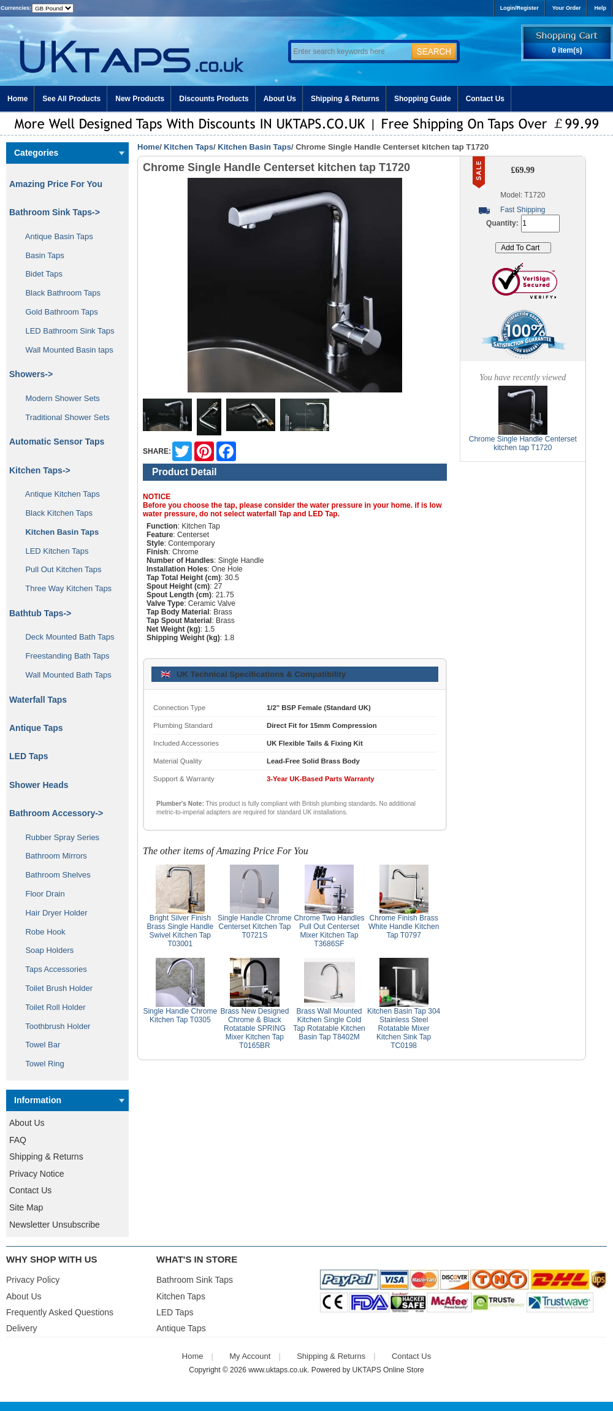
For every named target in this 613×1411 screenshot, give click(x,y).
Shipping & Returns (345, 98)
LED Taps (28, 756)
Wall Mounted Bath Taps (64, 674)
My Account (249, 1356)
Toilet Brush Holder (55, 988)
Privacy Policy (32, 1280)
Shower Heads (38, 785)
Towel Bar (38, 1044)
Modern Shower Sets (58, 398)
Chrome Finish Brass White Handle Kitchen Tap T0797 (403, 926)
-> (39, 470)
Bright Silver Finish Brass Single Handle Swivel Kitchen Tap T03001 (180, 931)
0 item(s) (567, 50)
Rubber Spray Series (58, 837)
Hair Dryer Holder (52, 912)
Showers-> (31, 374)
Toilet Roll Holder (51, 1007)
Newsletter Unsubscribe (54, 1224)
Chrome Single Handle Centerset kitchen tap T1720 (523, 443)
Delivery (21, 1328)
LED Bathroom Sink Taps (65, 330)
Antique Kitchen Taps (58, 494)
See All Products (71, 98)
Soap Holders (45, 950)
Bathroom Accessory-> (56, 813)
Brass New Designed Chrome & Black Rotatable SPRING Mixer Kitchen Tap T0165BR (254, 1028)
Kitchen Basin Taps (254, 146)
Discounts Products (213, 98)
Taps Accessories (52, 969)
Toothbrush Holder (53, 1026)
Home (17, 98)
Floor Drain (41, 893)
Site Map (26, 1207)
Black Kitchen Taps (55, 513)
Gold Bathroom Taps (57, 311)
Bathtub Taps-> (40, 613)
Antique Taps (36, 728)
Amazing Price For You (55, 184)
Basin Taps (40, 255)
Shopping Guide (422, 98)
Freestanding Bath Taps (63, 655)
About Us (280, 98)
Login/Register (519, 8)
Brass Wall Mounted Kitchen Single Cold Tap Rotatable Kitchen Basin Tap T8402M (329, 1024)
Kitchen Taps (188, 146)
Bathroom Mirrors (52, 855)
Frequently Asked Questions (59, 1312)
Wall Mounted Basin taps (65, 349)
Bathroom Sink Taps (194, 1280)
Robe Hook (41, 931)
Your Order (566, 8)
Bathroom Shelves (54, 874)
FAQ (17, 1140)
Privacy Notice (36, 1174)
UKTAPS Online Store (388, 1370)
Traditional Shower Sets (63, 417)
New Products (139, 98)
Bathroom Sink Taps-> (54, 212)
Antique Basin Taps (55, 236)
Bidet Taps (40, 273)
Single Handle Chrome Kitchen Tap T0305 (180, 1015)
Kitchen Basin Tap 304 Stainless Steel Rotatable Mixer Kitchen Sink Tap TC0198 (403, 1028)
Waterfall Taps (38, 700)
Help (600, 8)
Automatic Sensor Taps (56, 441)
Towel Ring (40, 1063)
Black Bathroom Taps (59, 292)
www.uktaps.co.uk (277, 1370)
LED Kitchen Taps (53, 551)
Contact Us (485, 98)
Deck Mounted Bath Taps (65, 636)
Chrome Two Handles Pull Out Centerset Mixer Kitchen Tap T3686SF (329, 931)
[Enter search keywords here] (349, 51)
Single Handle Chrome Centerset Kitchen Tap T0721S (255, 926)
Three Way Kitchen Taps (64, 588)
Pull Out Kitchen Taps (59, 569)
